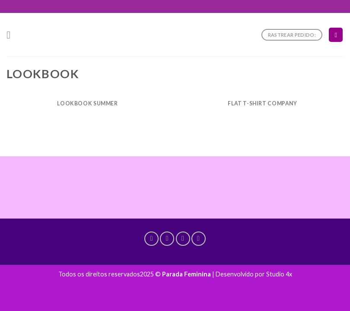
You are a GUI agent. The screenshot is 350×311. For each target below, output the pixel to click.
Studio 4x (279, 274)
